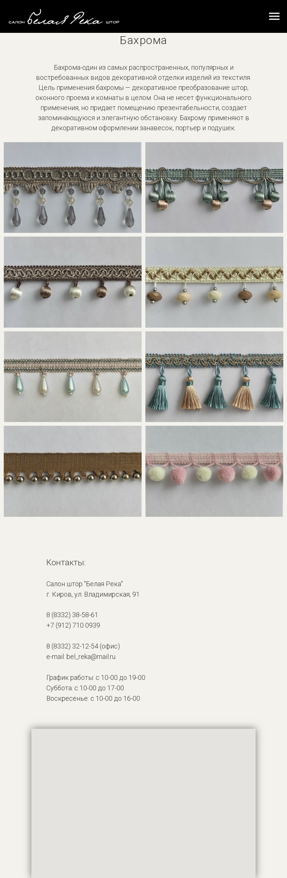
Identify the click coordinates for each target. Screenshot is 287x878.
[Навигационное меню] (274, 16)
